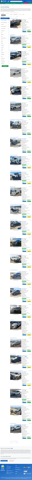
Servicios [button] (14, 3)
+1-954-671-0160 (29, 1)
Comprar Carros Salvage (6, 5)
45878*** (27, 406)
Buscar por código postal (4, 22)
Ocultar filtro (7, 13)
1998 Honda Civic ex (13, 354)
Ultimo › (17, 16)
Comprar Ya (2, 24)
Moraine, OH (25, 128)
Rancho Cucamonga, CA (27, 229)
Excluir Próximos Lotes (3, 26)
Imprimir (30, 5)
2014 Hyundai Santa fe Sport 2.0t (14, 287)
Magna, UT (25, 329)
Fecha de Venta (15, 14)
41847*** (27, 187)
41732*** (26, 138)
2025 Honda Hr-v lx (13, 101)
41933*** (26, 221)
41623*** (26, 19)
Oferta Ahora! (24, 31)
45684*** (27, 355)
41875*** (26, 205)
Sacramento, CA (26, 246)
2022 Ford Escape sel (13, 423)
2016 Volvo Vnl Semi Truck (14, 155)
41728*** (26, 120)
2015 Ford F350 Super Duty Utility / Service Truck (17, 405)
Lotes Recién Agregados (4, 20)
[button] (2, 3)
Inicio (1, 5)
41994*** (27, 271)
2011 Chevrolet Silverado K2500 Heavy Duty (16, 370)
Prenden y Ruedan (3, 28)
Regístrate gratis (12, 461)
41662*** (27, 68)
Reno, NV (25, 178)
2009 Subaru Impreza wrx (13, 67)
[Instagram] (3, 470)
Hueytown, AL (25, 26)
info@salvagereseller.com (10, 470)
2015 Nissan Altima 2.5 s (13, 337)
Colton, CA (25, 262)
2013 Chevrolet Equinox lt (13, 270)
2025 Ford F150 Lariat (13, 237)
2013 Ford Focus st (12, 34)
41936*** (27, 238)
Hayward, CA (25, 296)
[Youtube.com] (4, 470)
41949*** (27, 255)
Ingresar (22, 3)
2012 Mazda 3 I (12, 320)
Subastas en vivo (24, 44)
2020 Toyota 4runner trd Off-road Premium (16, 254)
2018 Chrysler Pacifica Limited (14, 388)
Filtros (21, 5)
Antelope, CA (25, 42)
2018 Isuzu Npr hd (12, 186)
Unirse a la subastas (3, 460)
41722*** (26, 102)
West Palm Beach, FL (26, 146)
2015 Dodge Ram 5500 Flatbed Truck (15, 170)
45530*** (27, 339)
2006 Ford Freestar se (13, 304)
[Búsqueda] (22, 1)
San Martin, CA (26, 59)
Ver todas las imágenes (15, 28)
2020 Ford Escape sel (13, 85)
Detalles (29, 47)
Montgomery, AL (26, 345)
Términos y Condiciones (17, 478)
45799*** (27, 389)
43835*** (27, 321)
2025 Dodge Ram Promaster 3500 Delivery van (16, 119)
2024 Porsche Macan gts (13, 219)
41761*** (26, 156)
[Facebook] (2, 470)
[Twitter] (1, 470)
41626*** (27, 51)
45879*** (27, 424)
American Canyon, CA (26, 312)
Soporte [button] (11, 3)
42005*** (27, 288)
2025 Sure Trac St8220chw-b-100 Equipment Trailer (17, 204)
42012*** (27, 305)
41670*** (27, 86)
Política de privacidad (24, 478)
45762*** (27, 371)
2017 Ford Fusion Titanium (13, 18)
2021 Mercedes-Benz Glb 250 (14, 137)
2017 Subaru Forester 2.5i (13, 50)
